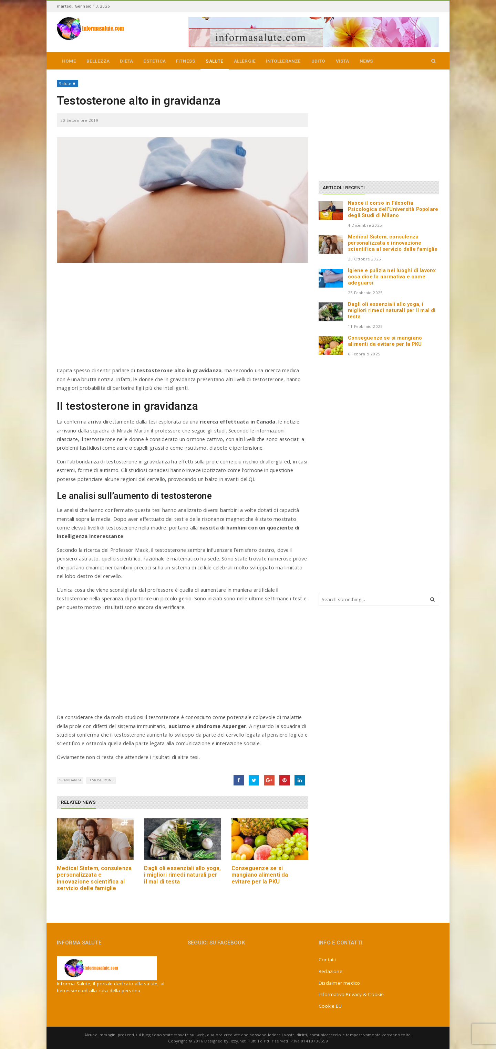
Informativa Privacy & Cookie (351, 994)
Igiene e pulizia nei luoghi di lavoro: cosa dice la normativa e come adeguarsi (392, 276)
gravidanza (70, 780)
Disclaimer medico (339, 983)
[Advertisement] (182, 318)
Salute (65, 83)
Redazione (330, 971)
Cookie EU (330, 1006)
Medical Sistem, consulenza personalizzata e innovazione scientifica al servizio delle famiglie (94, 878)
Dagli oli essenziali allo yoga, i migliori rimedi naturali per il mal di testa (182, 875)
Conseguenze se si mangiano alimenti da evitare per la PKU (259, 875)
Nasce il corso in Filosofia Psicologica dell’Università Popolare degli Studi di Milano (393, 209)
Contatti (327, 959)
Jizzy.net (237, 1040)
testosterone (101, 780)
